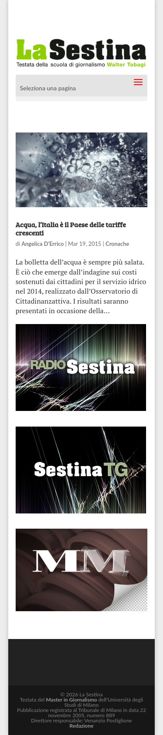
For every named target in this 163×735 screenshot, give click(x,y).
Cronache (117, 243)
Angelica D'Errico (42, 243)
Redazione (81, 725)
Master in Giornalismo (71, 699)
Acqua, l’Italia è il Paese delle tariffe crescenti (71, 228)
